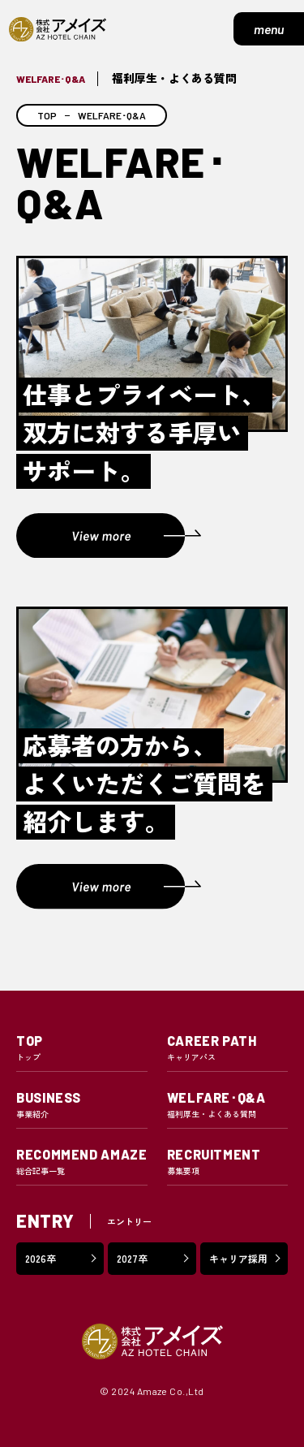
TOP (47, 115)
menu (269, 29)
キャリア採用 (238, 1258)
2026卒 (40, 1258)
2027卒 (132, 1258)
